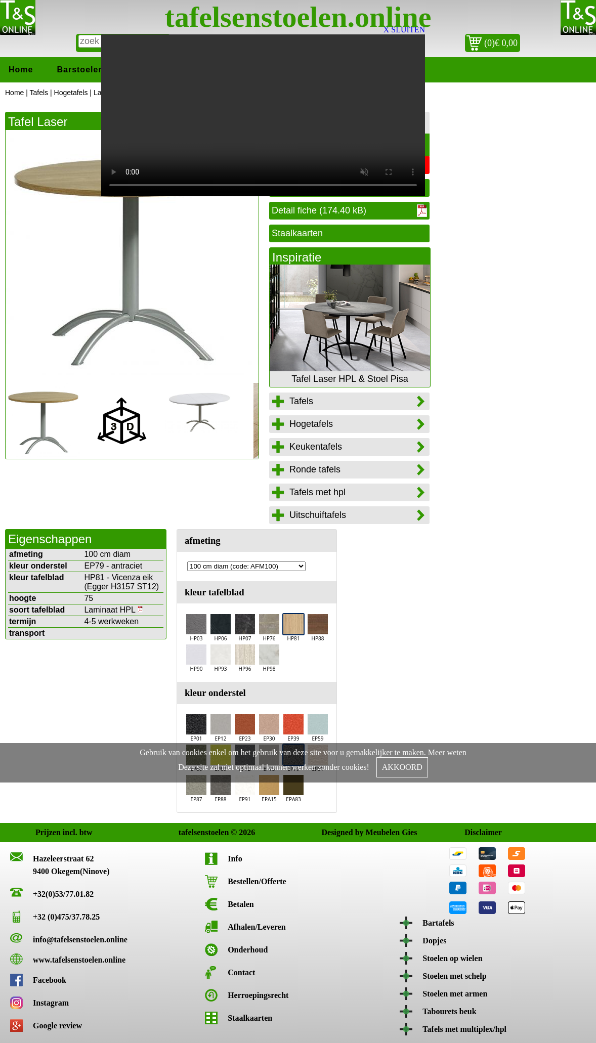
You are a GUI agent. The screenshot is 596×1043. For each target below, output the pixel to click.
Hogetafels (71, 93)
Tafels (39, 93)
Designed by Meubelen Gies (332, 832)
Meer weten (447, 752)
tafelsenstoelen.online (298, 17)
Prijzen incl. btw (46, 832)
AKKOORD (402, 767)
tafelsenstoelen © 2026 (189, 832)
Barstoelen (80, 69)
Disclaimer (475, 832)
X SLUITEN (404, 29)
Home (21, 69)
